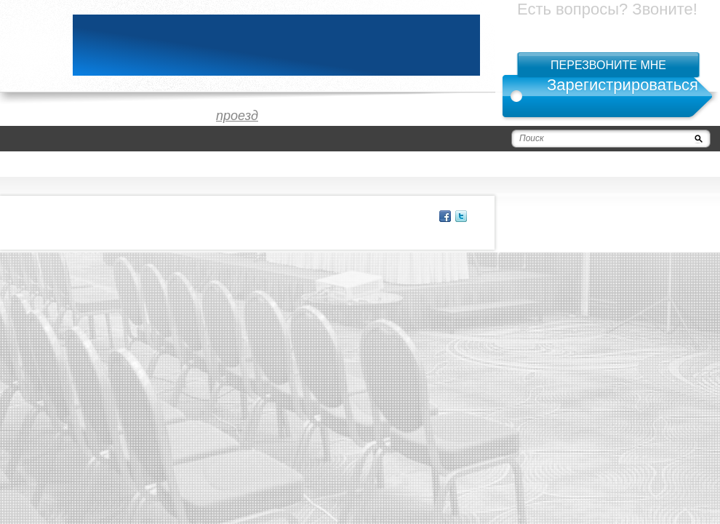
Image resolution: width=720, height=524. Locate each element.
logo (29, 45)
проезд (237, 115)
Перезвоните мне (608, 65)
